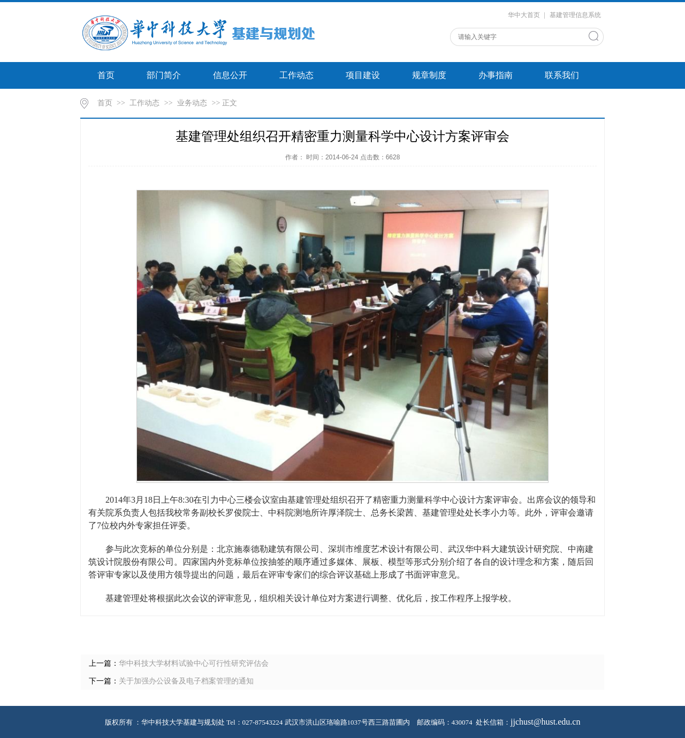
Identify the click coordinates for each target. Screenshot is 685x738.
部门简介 (164, 75)
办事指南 (495, 75)
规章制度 (429, 75)
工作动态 (296, 75)
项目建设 (363, 75)
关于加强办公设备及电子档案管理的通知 (186, 681)
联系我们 (562, 75)
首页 (106, 75)
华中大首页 (524, 15)
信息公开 (230, 75)
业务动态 (192, 103)
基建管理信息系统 (575, 15)
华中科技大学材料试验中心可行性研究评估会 (194, 663)
